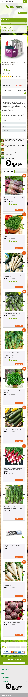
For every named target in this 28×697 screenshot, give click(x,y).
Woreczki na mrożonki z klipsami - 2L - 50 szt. (13, 546)
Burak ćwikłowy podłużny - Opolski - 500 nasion (13, 198)
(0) (13, 76)
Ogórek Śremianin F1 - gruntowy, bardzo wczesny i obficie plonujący (13, 507)
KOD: (4, 83)
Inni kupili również (8, 171)
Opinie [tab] (14, 126)
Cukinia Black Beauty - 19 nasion (13, 429)
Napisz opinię (19, 76)
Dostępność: (6, 85)
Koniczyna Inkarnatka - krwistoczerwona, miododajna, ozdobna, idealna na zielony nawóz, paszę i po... (14, 140)
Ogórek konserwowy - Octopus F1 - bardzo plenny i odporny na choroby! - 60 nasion (13, 353)
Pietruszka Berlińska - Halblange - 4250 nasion (13, 275)
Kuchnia (11, 27)
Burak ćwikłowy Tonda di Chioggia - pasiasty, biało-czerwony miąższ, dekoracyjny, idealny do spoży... (15, 145)
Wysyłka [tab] (14, 123)
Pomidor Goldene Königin (11, 148)
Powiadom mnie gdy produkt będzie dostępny (14, 90)
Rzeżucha (6, 236)
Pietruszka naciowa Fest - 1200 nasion (12, 391)
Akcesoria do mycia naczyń (8, 29)
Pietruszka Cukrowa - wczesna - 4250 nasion (12, 584)
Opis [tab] (14, 97)
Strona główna (5, 27)
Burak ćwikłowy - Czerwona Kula (13, 622)
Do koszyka (19, 209)
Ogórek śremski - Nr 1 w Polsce (12, 313)
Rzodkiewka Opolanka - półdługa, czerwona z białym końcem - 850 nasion (13, 469)
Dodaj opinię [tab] (14, 130)
